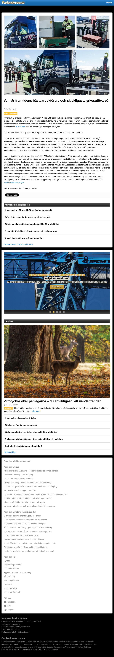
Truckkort (8, 584)
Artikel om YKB (10, 588)
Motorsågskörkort (11, 580)
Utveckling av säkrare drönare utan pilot (21, 535)
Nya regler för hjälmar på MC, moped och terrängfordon (28, 531)
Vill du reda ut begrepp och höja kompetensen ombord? (57, 278)
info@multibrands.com (20, 632)
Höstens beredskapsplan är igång (18, 475)
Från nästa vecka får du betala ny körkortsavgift (24, 524)
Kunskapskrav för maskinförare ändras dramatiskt (25, 520)
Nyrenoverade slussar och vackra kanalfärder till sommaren (29, 506)
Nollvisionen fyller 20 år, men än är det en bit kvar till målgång (30, 486)
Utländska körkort (11, 568)
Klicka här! (57, 287)
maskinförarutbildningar (14, 182)
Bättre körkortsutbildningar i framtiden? (20, 490)
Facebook (10, 602)
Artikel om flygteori (12, 592)
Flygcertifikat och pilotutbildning (17, 572)
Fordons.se (13, 2)
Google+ (10, 610)
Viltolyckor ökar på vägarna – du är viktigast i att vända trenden (31, 471)
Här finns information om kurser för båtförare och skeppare (57, 282)
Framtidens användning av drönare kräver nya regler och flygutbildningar (35, 494)
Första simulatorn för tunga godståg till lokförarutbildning (28, 527)
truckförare (20, 127)
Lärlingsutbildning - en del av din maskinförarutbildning (27, 482)
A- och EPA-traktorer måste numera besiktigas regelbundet (29, 543)
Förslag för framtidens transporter (18, 479)
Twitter (9, 606)
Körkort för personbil (12, 565)
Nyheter (7, 561)
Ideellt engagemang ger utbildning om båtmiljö (24, 539)
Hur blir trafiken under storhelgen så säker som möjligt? (28, 498)
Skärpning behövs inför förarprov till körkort (22, 516)
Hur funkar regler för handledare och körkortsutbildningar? (29, 551)
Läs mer (35, 411)
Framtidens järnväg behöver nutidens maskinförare (26, 547)
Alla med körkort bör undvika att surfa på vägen (24, 502)
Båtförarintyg (9, 576)
